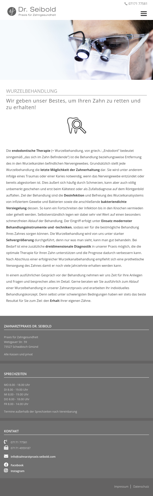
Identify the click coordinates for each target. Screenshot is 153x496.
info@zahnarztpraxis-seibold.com (30, 456)
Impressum (121, 486)
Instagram (14, 471)
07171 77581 (138, 3)
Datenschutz (141, 486)
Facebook (14, 465)
